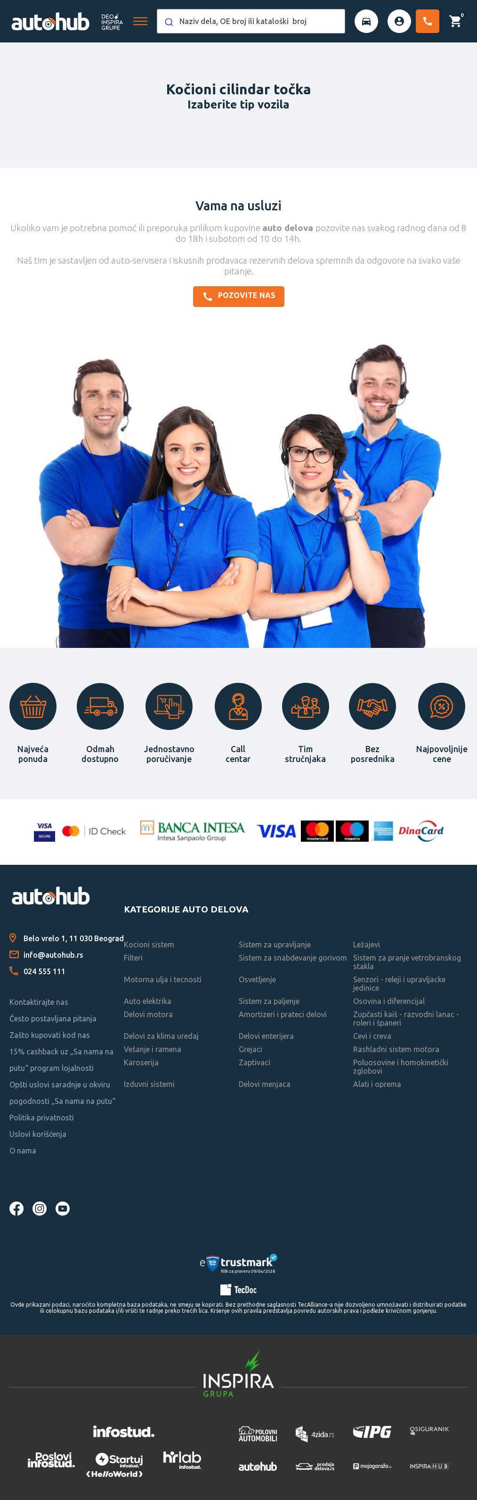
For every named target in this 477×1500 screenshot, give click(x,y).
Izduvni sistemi (149, 1084)
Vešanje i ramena (152, 1049)
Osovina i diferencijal (389, 1001)
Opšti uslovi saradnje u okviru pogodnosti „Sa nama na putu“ (62, 1092)
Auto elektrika (147, 1001)
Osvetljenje (257, 979)
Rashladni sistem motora (396, 1049)
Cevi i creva (372, 1036)
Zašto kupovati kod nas (49, 1035)
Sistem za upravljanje (275, 944)
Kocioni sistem (149, 944)
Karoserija (141, 1062)
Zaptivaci (254, 1062)
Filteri (133, 957)
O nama (22, 1150)
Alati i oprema (377, 1084)
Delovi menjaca (265, 1084)
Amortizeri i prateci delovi (283, 1014)
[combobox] (251, 21)
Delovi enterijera (266, 1036)
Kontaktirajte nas (38, 1002)
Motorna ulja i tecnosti (163, 979)
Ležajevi (366, 944)
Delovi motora (148, 1014)
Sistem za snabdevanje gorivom (293, 957)
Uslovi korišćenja (37, 1134)
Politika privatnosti (41, 1117)
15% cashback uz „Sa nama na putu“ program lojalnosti (61, 1059)
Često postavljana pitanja (53, 1018)
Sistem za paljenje (269, 1001)
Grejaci (250, 1049)
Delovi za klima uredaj (161, 1036)
